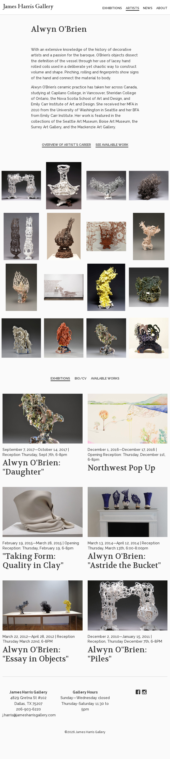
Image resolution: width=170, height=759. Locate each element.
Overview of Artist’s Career (66, 145)
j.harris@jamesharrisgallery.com (29, 715)
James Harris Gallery (28, 692)
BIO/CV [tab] (80, 378)
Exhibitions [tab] (60, 378)
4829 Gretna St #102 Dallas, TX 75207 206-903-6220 (28, 703)
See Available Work (112, 145)
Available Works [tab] (105, 378)
